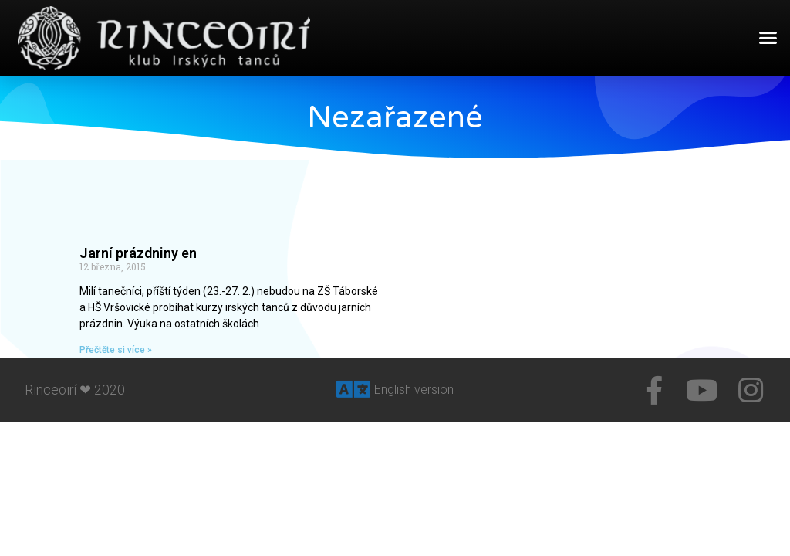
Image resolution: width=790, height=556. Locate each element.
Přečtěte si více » (115, 349)
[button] (768, 38)
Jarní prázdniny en (138, 253)
